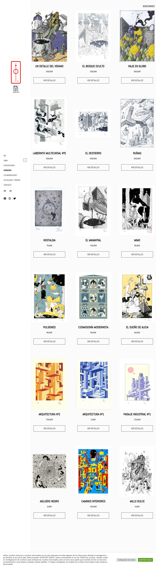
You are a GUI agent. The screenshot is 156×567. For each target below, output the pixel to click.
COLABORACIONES (10, 175)
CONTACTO (7, 185)
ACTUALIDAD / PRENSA (12, 180)
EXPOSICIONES (9, 165)
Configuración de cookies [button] (126, 560)
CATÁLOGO (7, 170)
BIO (5, 155)
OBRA (6, 160)
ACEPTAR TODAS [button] (145, 560)
